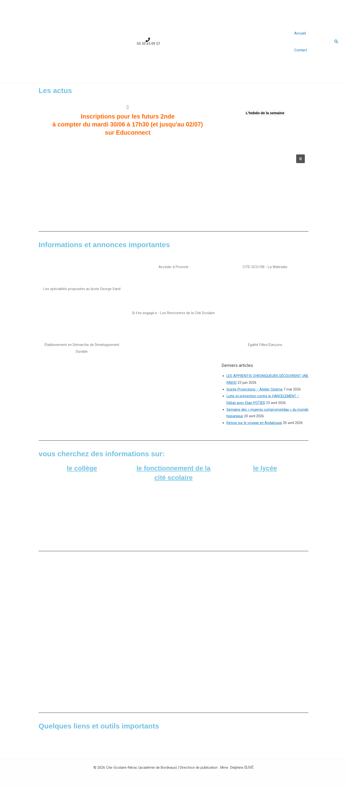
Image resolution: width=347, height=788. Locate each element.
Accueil (300, 33)
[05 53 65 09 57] (148, 42)
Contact (300, 50)
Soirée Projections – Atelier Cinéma (255, 389)
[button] (336, 42)
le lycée (265, 468)
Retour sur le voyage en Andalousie (254, 423)
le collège (82, 468)
